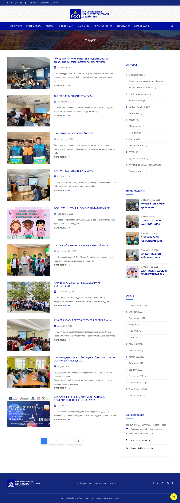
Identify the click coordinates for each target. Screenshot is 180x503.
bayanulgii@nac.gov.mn (142, 448)
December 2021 (137, 376)
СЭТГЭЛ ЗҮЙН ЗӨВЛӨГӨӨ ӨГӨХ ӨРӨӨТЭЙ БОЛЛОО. (83, 245)
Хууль (132, 152)
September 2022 (137, 318)
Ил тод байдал (65, 26)
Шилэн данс (123, 26)
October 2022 (135, 312)
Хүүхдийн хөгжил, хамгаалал (144, 165)
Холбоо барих (142, 26)
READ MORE (60, 85)
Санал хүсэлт (100, 483)
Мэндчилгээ (135, 126)
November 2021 (137, 382)
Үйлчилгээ (83, 26)
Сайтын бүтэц (84, 483)
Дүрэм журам (136, 100)
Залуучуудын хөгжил (139, 107)
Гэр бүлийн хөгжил (138, 94)
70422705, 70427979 (141, 440)
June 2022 (134, 337)
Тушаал (133, 139)
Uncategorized (136, 75)
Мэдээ (49, 26)
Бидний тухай (33, 26)
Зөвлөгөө (134, 113)
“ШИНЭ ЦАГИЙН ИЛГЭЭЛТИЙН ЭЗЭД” (74, 133)
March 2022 (135, 357)
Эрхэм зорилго (136, 171)
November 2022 (137, 305)
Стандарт (134, 133)
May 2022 (134, 344)
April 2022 (134, 350)
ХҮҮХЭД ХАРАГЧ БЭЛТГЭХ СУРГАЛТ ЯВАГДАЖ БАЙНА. (83, 320)
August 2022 (135, 325)
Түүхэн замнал (136, 145)
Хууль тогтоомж (103, 26)
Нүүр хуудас (15, 26)
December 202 (136, 395)
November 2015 (137, 389)
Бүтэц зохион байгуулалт (142, 87)
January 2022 (135, 370)
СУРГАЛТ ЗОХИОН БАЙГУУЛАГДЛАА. (73, 96)
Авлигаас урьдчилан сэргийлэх (145, 81)
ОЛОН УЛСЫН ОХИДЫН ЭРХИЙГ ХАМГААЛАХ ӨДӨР (82, 208)
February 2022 (136, 363)
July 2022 (134, 331)
